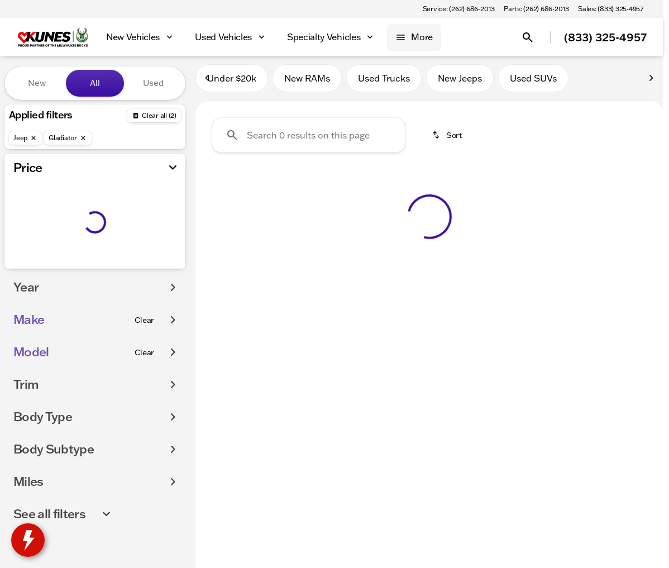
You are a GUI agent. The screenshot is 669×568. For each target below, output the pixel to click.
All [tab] (95, 83)
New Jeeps (460, 83)
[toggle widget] (28, 540)
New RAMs (307, 83)
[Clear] (144, 342)
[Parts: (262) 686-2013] (536, 9)
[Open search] (528, 37)
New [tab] (37, 83)
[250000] (146, 266)
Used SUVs (533, 83)
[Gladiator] (68, 138)
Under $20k (231, 83)
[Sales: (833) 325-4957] (611, 9)
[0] (35, 266)
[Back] (154, 115)
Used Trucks (384, 83)
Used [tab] (153, 83)
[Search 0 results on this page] (308, 140)
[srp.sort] (448, 140)
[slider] (26, 209)
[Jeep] (25, 138)
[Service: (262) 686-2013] (458, 9)
